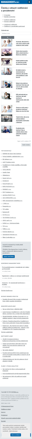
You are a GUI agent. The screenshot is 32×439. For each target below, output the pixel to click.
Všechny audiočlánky (7, 332)
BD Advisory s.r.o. (7, 159)
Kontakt (3, 421)
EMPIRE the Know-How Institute (12, 153)
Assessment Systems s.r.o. (10, 234)
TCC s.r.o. (5, 226)
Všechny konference (7, 290)
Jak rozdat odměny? (8, 350)
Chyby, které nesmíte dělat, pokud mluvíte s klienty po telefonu (22, 52)
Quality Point (6, 172)
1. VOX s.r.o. (6, 203)
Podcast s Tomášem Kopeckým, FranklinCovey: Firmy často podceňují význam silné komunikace (16, 322)
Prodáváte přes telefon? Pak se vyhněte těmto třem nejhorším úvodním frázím (21, 131)
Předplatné (4, 415)
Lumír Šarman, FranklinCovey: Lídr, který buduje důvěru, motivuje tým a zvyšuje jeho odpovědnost (16, 312)
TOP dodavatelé (6, 151)
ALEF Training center (9, 162)
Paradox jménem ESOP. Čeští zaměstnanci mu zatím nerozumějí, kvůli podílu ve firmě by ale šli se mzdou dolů (16, 354)
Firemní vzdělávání (9, 21)
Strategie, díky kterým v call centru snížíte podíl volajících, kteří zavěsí (22, 43)
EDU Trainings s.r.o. (8, 192)
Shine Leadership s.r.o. (9, 237)
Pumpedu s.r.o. (7, 206)
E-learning (7, 15)
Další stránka (26, 145)
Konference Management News (10, 263)
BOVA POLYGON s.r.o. (8, 186)
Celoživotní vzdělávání (10, 24)
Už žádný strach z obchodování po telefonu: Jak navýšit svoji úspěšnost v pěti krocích (22, 73)
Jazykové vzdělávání (9, 20)
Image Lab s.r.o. (7, 178)
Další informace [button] (13, 431)
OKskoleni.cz (6, 175)
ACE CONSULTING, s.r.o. (9, 198)
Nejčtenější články (7, 336)
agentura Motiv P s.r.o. (9, 195)
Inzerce (3, 412)
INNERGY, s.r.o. (7, 189)
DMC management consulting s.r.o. (12, 200)
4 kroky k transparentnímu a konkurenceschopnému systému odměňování (15, 340)
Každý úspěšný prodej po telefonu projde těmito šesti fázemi (22, 62)
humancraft (6, 212)
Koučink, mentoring (9, 17)
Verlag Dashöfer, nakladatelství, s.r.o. (13, 156)
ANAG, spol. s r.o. (7, 220)
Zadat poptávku (9, 256)
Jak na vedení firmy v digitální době (12, 309)
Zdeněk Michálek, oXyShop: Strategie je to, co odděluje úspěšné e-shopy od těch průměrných (15, 317)
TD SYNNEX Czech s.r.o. (9, 217)
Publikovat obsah (6, 409)
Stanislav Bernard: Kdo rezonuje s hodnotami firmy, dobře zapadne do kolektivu (15, 300)
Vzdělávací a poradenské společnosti (14, 26)
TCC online (6, 209)
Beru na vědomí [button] (16, 434)
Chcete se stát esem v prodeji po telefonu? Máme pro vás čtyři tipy (22, 109)
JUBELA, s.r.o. (6, 229)
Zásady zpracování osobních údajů (10, 418)
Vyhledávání (5, 30)
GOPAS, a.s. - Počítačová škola (11, 223)
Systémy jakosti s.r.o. (8, 231)
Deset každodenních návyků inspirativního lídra (16, 373)
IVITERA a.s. (14, 392)
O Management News (7, 406)
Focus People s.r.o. (8, 183)
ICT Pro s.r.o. (6, 215)
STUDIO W (6, 181)
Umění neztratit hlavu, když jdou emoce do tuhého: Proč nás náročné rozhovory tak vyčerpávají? (15, 345)
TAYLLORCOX (6, 169)
